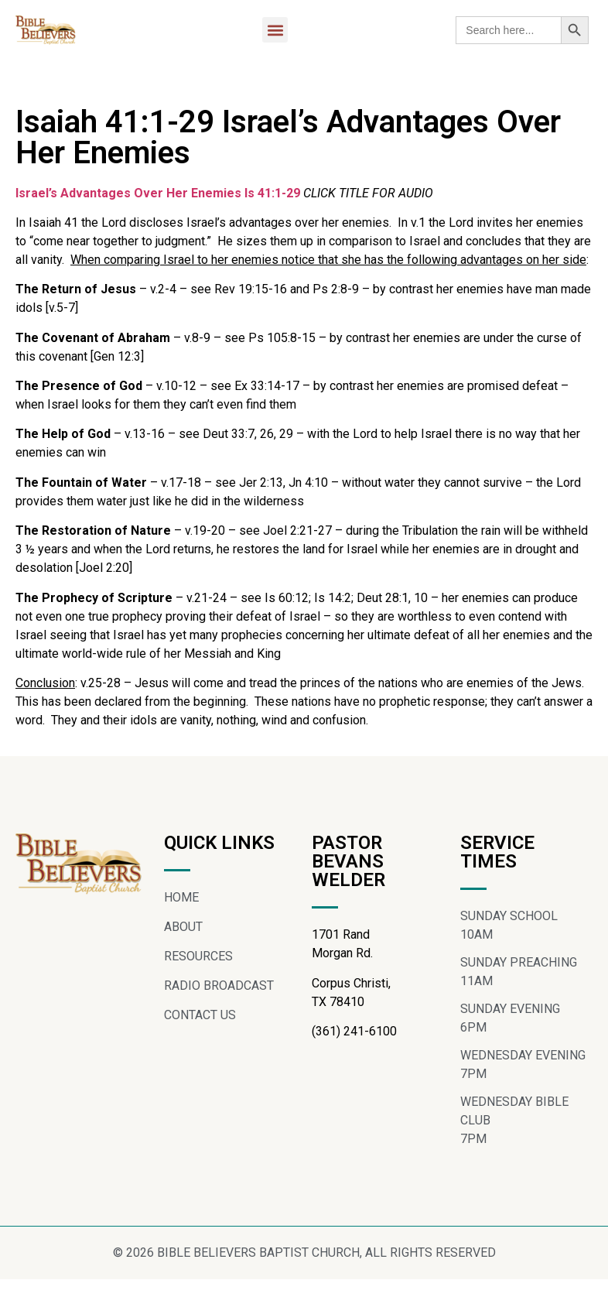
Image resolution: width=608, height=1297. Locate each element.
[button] (275, 30)
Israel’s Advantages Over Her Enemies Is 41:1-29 (157, 193)
